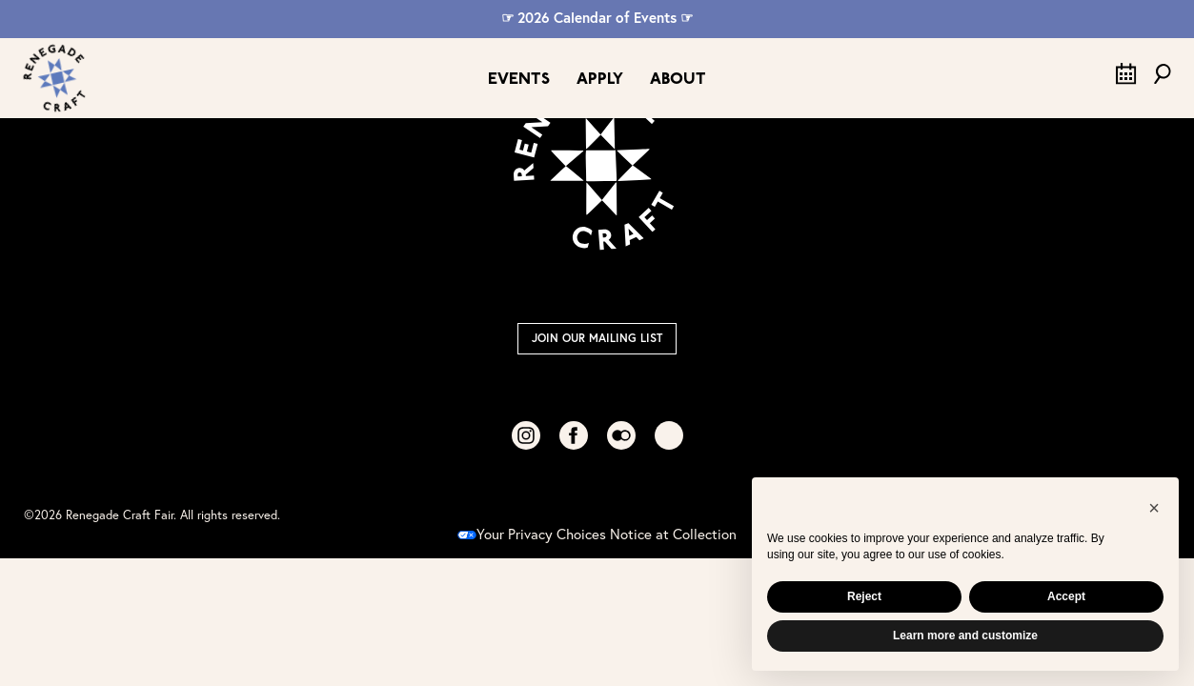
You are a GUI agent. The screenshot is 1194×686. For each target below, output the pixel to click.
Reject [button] (864, 596)
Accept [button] (1066, 596)
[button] (1154, 508)
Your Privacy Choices (531, 533)
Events (519, 79)
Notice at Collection (673, 533)
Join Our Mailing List (597, 338)
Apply (600, 79)
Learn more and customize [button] (965, 635)
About (678, 79)
